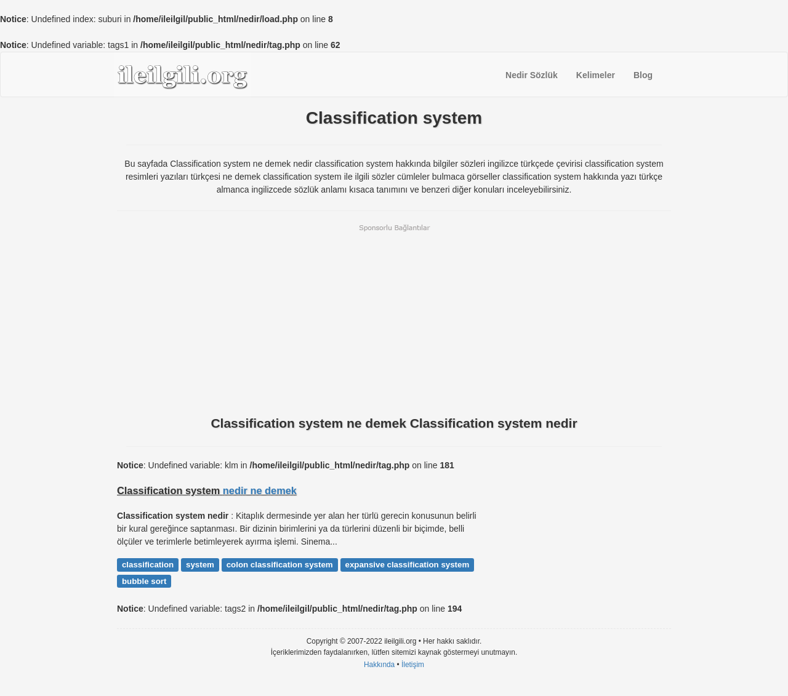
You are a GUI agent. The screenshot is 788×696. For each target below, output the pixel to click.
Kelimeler (595, 75)
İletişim (412, 664)
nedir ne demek (260, 490)
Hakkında (379, 664)
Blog (643, 75)
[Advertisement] (394, 319)
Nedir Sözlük (531, 75)
